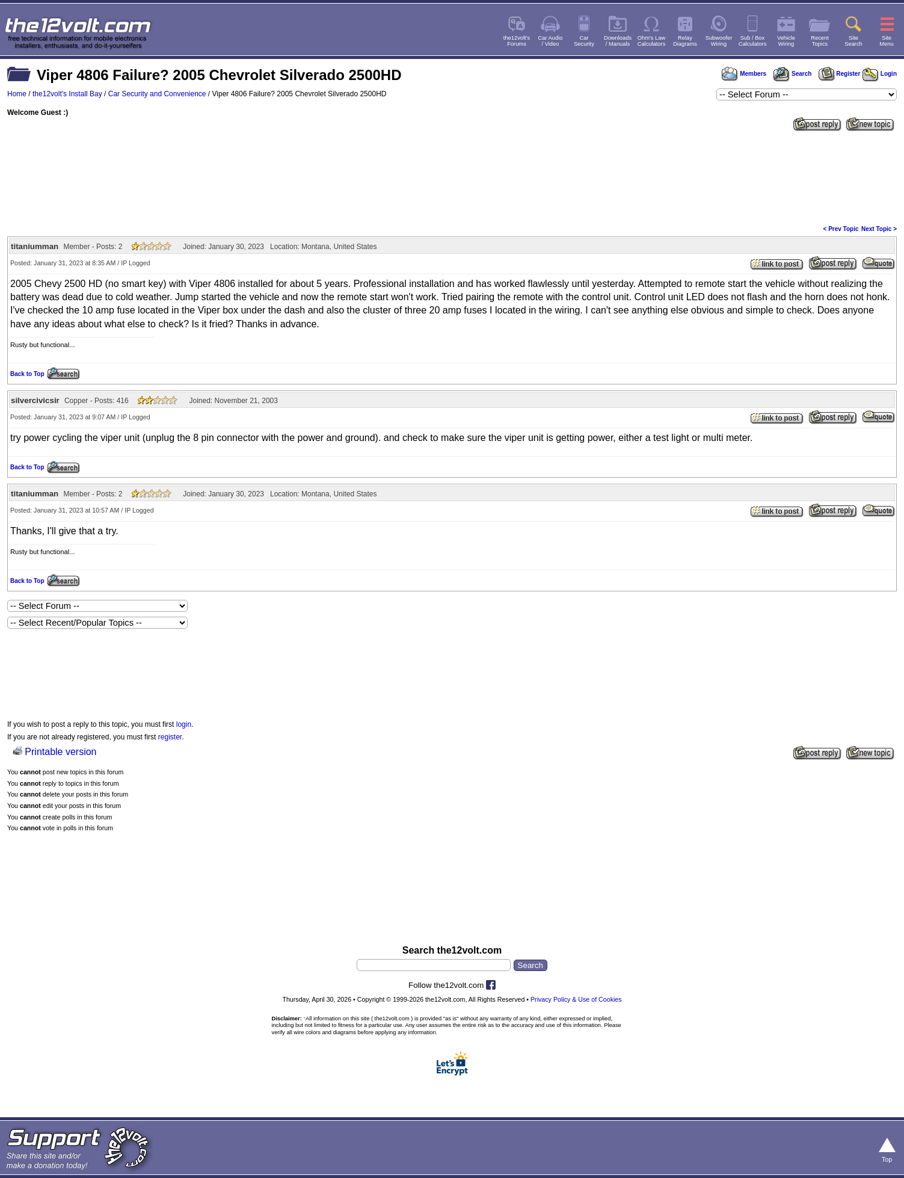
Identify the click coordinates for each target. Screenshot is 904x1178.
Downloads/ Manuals (618, 41)
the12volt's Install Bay (67, 94)
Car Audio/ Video (550, 41)
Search (792, 73)
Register (840, 73)
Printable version (60, 752)
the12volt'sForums (516, 41)
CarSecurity (584, 41)
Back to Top (27, 374)
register (170, 737)
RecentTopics (820, 41)
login (183, 724)
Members (744, 73)
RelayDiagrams (685, 41)
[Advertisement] (452, 177)
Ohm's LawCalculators (652, 41)
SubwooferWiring (719, 41)
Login (879, 73)
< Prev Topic (841, 229)
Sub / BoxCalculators (753, 41)
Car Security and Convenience (157, 94)
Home (16, 94)
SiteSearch (853, 41)
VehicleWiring (786, 41)
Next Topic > (879, 229)
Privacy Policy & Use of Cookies (576, 999)
